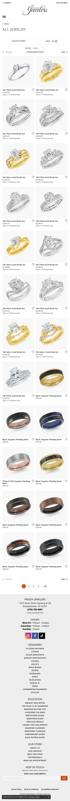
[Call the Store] (35, 609)
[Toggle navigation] (4, 16)
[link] (61, 3)
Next (63, 52)
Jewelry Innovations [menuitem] (35, 658)
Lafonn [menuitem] (35, 661)
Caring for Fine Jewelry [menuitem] (35, 725)
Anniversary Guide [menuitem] (35, 734)
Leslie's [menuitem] (35, 664)
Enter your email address (35, 773)
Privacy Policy (16, 789)
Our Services (35, 751)
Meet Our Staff (35, 754)
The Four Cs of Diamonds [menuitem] (35, 706)
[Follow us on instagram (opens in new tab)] (28, 636)
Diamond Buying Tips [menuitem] (35, 709)
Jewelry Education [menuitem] (35, 703)
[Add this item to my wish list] (32, 90)
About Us (35, 748)
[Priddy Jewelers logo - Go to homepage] (35, 10)
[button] (7, 3)
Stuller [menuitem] (35, 692)
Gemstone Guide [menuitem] (35, 718)
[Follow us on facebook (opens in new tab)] (35, 636)
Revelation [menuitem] (35, 680)
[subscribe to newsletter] (64, 778)
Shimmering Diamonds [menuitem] (35, 689)
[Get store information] (35, 613)
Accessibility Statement (50, 789)
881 (45, 586)
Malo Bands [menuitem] (35, 667)
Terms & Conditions (31, 789)
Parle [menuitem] (35, 677)
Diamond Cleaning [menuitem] (35, 728)
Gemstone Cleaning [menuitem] (35, 731)
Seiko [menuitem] (35, 686)
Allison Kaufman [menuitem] (35, 648)
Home (6, 24)
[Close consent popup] (48, 797)
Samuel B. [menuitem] (35, 683)
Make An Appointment (34, 760)
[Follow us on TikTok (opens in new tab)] (42, 636)
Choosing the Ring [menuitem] (35, 712)
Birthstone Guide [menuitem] (35, 715)
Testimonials (35, 757)
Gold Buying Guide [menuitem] (35, 737)
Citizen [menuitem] (35, 651)
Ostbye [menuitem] (35, 670)
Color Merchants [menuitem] (35, 655)
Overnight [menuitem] (35, 673)
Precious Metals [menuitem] (35, 722)
